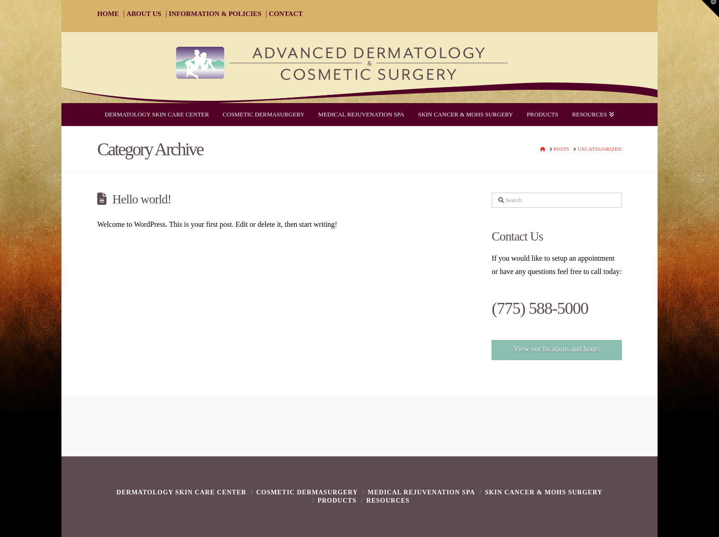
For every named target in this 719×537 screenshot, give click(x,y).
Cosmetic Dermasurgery (307, 492)
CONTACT (286, 13)
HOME (108, 13)
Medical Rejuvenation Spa (421, 492)
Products (336, 500)
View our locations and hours (556, 349)
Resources (388, 500)
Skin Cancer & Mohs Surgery (544, 492)
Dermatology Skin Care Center (181, 492)
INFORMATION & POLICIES (215, 13)
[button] (710, 8)
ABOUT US (144, 13)
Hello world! (141, 199)
